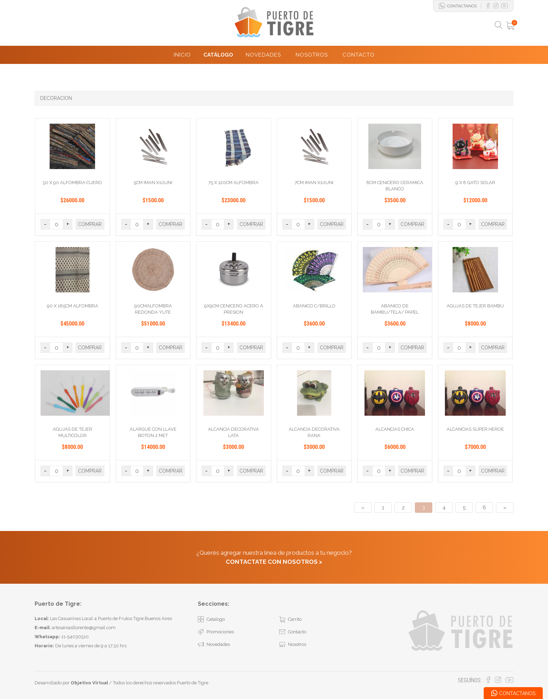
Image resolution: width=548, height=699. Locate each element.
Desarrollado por (71, 682)
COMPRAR (90, 224)
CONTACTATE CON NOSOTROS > (274, 561)
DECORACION (56, 98)
